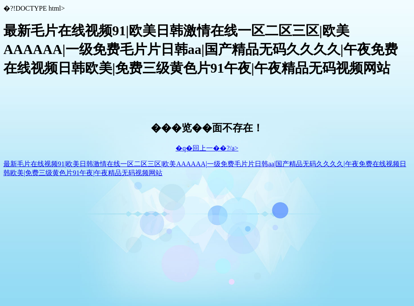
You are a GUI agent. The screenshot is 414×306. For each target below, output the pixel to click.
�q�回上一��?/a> (207, 148)
